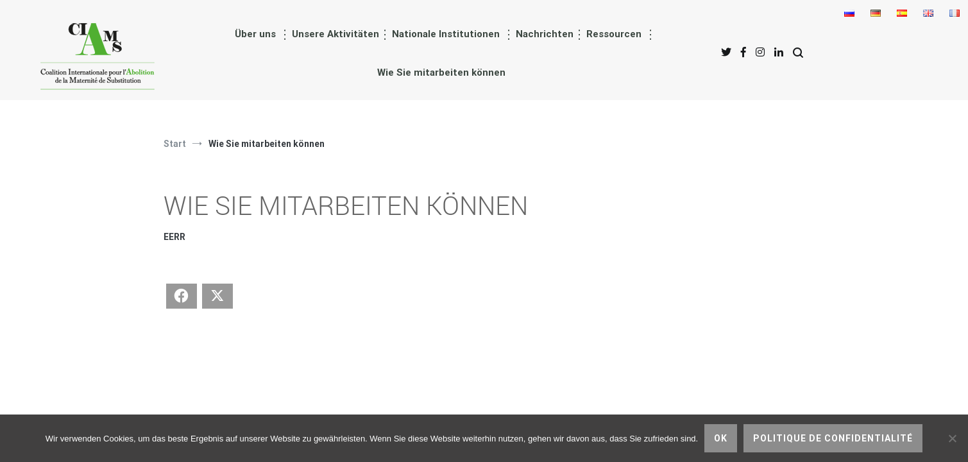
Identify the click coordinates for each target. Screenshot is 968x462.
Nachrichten (544, 34)
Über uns (255, 34)
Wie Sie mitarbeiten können (441, 72)
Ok (720, 438)
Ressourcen (613, 34)
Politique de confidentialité (833, 438)
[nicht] (952, 438)
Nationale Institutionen (446, 34)
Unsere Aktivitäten (335, 34)
